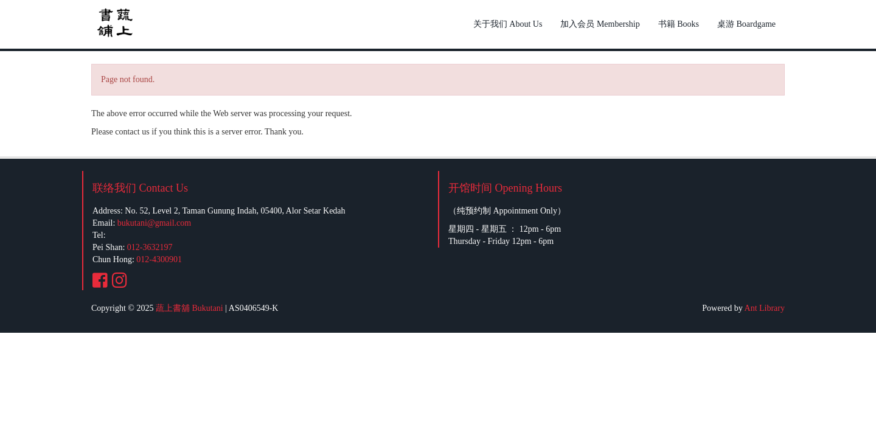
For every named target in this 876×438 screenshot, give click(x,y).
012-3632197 (150, 247)
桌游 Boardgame (746, 24)
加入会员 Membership (599, 24)
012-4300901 (159, 259)
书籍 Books (678, 24)
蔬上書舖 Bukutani (189, 308)
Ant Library (765, 308)
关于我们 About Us (508, 24)
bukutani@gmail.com (154, 223)
